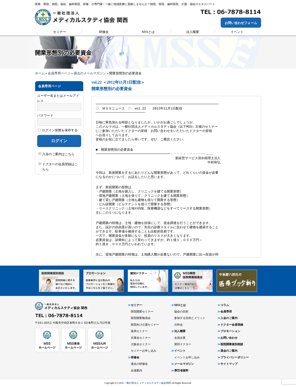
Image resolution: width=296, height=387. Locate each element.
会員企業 (180, 337)
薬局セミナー (139, 331)
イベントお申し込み (187, 357)
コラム (224, 305)
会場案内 (136, 370)
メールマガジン (184, 363)
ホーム (40, 73)
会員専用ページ (59, 73)
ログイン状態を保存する (58, 130)
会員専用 (226, 311)
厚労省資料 (181, 370)
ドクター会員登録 (231, 324)
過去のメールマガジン (90, 73)
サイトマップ (228, 363)
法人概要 (180, 331)
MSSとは (180, 305)
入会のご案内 (228, 318)
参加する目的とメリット (189, 318)
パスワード (45, 115)
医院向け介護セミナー (145, 324)
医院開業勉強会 (141, 318)
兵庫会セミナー (141, 337)
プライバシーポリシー (234, 357)
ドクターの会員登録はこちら (60, 166)
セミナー (136, 305)
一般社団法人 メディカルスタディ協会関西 (147, 383)
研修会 (135, 357)
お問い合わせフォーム (241, 23)
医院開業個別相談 (231, 344)
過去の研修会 (139, 363)
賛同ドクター (182, 344)
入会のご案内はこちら (58, 154)
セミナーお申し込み (143, 350)
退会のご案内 (228, 350)
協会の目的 (181, 311)
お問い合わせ (228, 337)
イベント (180, 350)
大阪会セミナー (141, 344)
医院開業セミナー (142, 311)
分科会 (178, 324)
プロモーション (230, 331)
